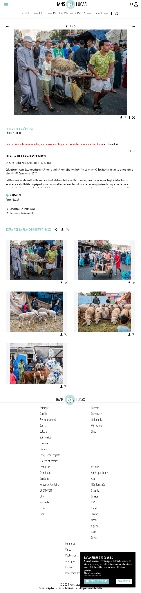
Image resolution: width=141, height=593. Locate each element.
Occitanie (44, 479)
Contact (97, 13)
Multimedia (96, 420)
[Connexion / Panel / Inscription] (136, 4)
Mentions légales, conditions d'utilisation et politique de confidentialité (70, 588)
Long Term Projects (50, 455)
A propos (80, 13)
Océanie (95, 490)
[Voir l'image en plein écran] (133, 117)
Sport (43, 425)
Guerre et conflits (49, 461)
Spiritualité (45, 437)
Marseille (44, 502)
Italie (93, 532)
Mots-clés (15, 195)
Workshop (96, 425)
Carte (42, 13)
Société (43, 414)
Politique (44, 408)
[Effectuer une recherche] (131, 4)
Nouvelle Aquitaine (49, 484)
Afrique (95, 467)
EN (134, 150)
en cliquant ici (111, 144)
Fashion (43, 449)
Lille (42, 496)
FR (130, 150)
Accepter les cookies (96, 581)
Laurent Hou (13, 133)
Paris (42, 508)
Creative (44, 443)
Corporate (96, 414)
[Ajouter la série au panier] (67, 229)
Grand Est (45, 467)
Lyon (42, 514)
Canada (94, 496)
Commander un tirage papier (22, 209)
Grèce (94, 538)
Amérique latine (99, 473)
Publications (60, 13)
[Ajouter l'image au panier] (125, 117)
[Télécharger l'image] (121, 117)
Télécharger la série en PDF (22, 213)
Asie (93, 479)
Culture (43, 431)
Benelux (95, 508)
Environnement (48, 420)
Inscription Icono (74, 573)
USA (93, 502)
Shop (93, 431)
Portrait (95, 408)
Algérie (95, 526)
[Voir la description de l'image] (129, 117)
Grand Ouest (46, 473)
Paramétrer (124, 581)
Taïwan (94, 514)
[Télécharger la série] (62, 229)
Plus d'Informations (92, 573)
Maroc (94, 520)
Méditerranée (98, 484)
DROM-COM (46, 490)
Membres (27, 13)
